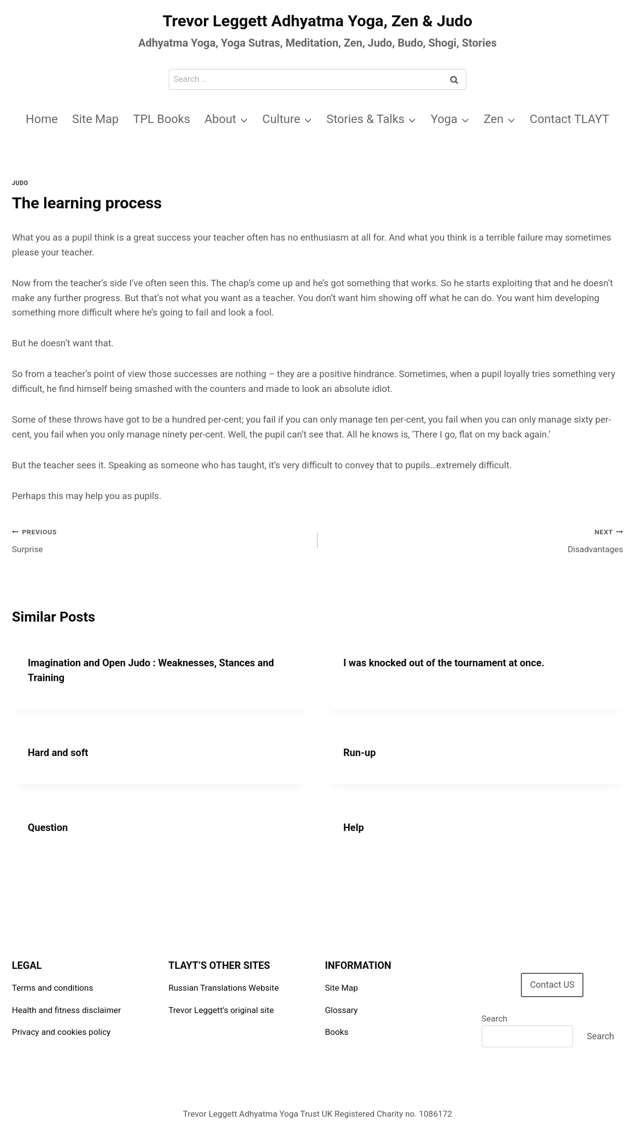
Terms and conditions (52, 988)
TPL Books (161, 119)
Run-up (359, 753)
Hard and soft (58, 753)
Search (495, 1018)
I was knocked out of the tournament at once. (443, 663)
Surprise (160, 539)
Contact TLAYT (569, 119)
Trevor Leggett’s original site (221, 1010)
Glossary (341, 1010)
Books (336, 1032)
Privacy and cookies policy (61, 1032)
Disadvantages (474, 539)
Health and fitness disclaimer (66, 1010)
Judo (20, 183)
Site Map (95, 119)
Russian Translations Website (224, 988)
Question (48, 827)
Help (353, 827)
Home (42, 119)
